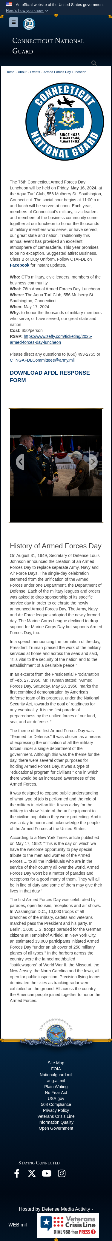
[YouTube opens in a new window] (46, 1174)
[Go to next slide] (93, 462)
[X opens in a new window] (31, 1174)
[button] (27, 11)
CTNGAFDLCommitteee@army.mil (43, 360)
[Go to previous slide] (20, 462)
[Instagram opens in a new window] (61, 1174)
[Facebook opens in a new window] (16, 1174)
